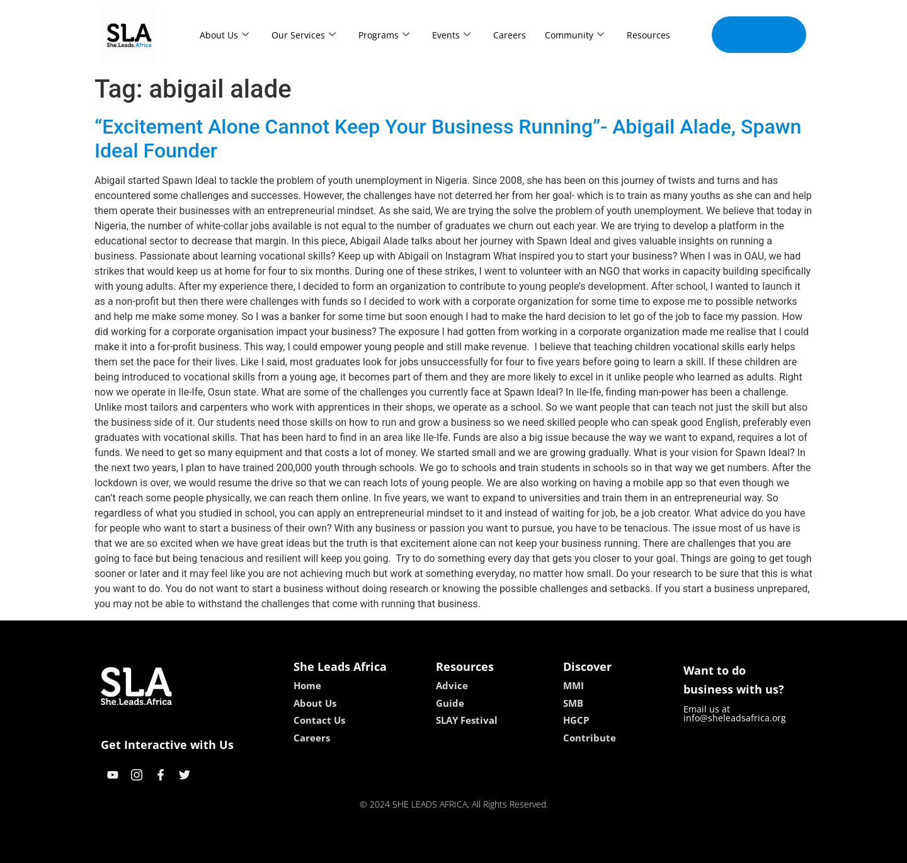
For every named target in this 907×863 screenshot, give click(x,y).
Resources (648, 35)
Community (574, 35)
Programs (383, 35)
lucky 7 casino (484, 849)
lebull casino (422, 849)
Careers (509, 35)
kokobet (373, 849)
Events (451, 35)
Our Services (303, 35)
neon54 (535, 849)
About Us (224, 35)
